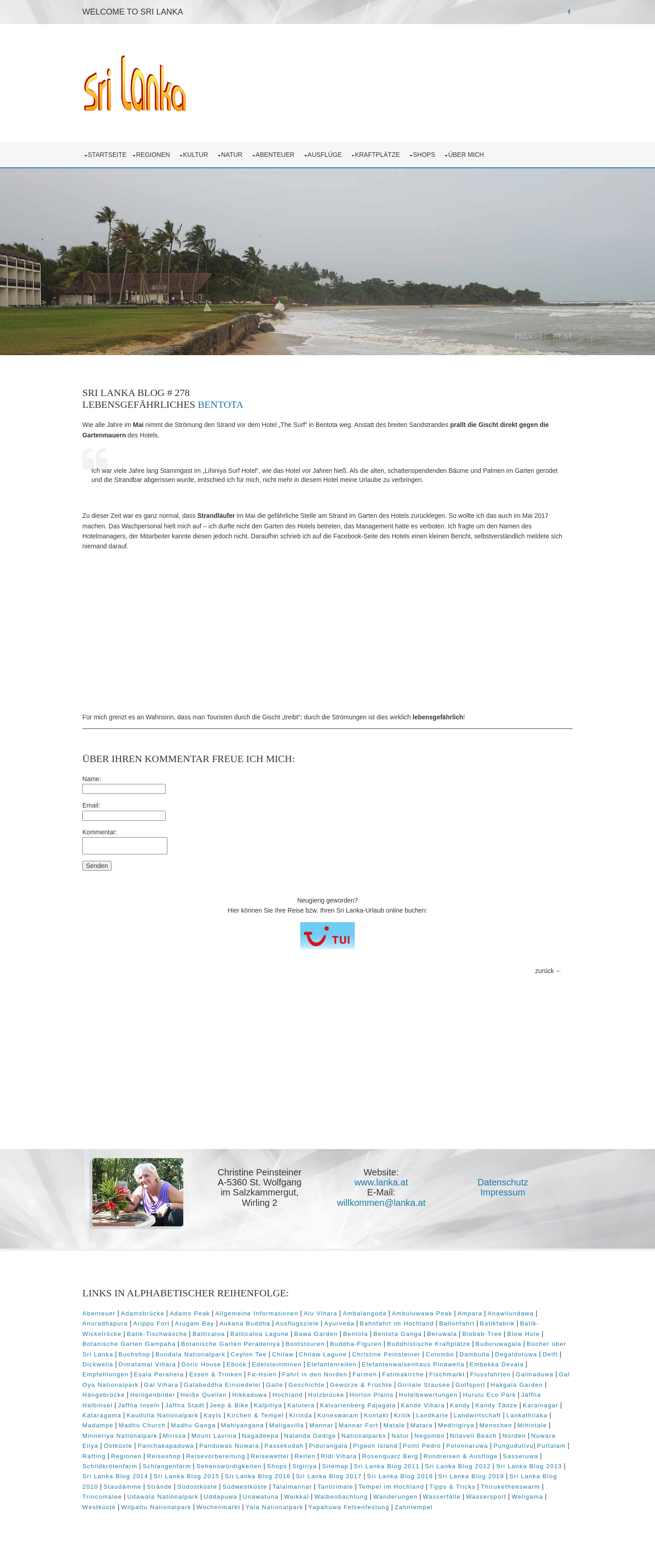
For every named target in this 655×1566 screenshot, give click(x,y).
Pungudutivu (172, 1457)
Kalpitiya (185, 1406)
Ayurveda (413, 1314)
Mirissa (231, 1437)
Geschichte (187, 1386)
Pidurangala (432, 1447)
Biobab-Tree (125, 1335)
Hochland (191, 1396)
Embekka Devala (295, 1365)
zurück (522, 966)
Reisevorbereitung (363, 1457)
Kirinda (279, 1416)
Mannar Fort (381, 1426)
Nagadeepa (318, 1437)
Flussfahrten (294, 1375)
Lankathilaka (505, 1416)
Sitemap (498, 1467)
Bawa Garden (401, 1324)
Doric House (403, 1355)
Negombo (487, 1437)
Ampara (492, 1304)
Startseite (130, 150)
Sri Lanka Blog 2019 (230, 1488)
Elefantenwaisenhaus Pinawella (211, 1365)
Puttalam (210, 1457)
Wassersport (307, 1508)
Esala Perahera (404, 1365)
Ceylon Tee (405, 1345)
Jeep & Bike (146, 1406)
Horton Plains (275, 1396)
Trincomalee (356, 1498)
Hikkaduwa (153, 1396)
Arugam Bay (268, 1314)
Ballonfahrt (531, 1314)
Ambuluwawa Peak (444, 1304)
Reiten (452, 1457)
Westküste (386, 1508)
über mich (490, 150)
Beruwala (527, 1324)
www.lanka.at (385, 1178)
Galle (154, 1386)
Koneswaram (317, 1416)
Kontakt (355, 1416)
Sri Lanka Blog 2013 (247, 1477)
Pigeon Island (479, 1447)
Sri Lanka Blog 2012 (176, 1477)
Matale (417, 1426)
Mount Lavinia (271, 1437)
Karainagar (458, 1406)
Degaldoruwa (238, 1355)
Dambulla (196, 1355)
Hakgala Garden (397, 1386)
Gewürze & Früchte (241, 1386)
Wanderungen (216, 1508)
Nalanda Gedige (368, 1437)
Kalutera (218, 1406)
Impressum (499, 1188)
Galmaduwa (338, 1375)
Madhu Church (164, 1426)
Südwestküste (481, 1488)
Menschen (518, 1426)
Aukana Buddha (319, 1314)
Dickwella (300, 1355)
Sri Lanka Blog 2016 (461, 1477)
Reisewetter (417, 1457)
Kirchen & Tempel (234, 1416)
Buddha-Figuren (461, 1335)
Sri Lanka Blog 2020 (301, 1488)
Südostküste (433, 1488)
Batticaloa (294, 1324)
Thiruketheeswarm (302, 1498)
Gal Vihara (455, 1375)
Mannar (344, 1426)
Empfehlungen (350, 1365)
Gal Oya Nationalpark (398, 1375)
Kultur (220, 150)
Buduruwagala (169, 1345)
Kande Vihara (341, 1406)
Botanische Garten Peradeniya (336, 1335)
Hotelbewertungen (331, 1396)
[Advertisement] (327, 627)
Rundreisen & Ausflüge (163, 1467)
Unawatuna (515, 1498)
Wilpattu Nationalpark (443, 1508)
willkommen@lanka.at (385, 1198)
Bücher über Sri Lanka (233, 1345)
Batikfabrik (126, 1324)
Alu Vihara (343, 1304)
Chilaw (439, 1345)
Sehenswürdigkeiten (392, 1467)
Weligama (348, 1508)
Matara (444, 1426)
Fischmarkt (250, 1375)
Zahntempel (257, 1518)
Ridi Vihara (486, 1457)
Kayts (191, 1416)
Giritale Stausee (303, 1386)
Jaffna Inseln (503, 1396)
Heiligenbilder (498, 1386)
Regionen (177, 150)
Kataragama (500, 1406)
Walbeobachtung (162, 1508)
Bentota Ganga (482, 1324)
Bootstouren (410, 1335)
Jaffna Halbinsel (450, 1396)
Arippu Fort (225, 1314)
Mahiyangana (265, 1426)
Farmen (168, 1375)
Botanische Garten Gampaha (234, 1335)
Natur (256, 150)
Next (540, 331)
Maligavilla (309, 1426)
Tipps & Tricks (244, 1498)
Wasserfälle (263, 1508)
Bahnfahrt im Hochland (471, 1314)
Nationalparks (421, 1437)
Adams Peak (212, 1304)
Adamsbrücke (165, 1304)
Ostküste (222, 1447)
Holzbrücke (229, 1396)
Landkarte (411, 1416)
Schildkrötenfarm (273, 1467)
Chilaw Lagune (479, 1345)
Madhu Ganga (215, 1426)
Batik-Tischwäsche (242, 1324)
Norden (143, 1447)
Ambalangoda (387, 1304)
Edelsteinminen (479, 1355)
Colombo (161, 1355)
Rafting (241, 1457)
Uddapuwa (475, 1498)
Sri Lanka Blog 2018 (159, 1488)
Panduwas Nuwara (333, 1447)
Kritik (381, 1416)
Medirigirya (479, 1426)
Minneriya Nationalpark (177, 1437)
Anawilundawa (128, 1314)
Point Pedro (526, 1447)
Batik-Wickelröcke (178, 1324)
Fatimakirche (206, 1375)
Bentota (244, 400)
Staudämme (359, 1488)
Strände (395, 1488)
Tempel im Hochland (182, 1498)
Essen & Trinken (460, 1365)
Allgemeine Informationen (279, 1304)
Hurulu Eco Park (392, 1396)
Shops (449, 150)
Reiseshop (311, 1457)
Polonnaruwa (126, 1457)
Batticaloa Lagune (345, 1324)
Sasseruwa (222, 1467)
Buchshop (291, 1345)
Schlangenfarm (330, 1467)
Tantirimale (127, 1498)
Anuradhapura (179, 1314)
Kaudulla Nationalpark (141, 1416)
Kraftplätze (402, 150)
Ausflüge (349, 150)
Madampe (120, 1426)
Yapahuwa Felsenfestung (191, 1518)
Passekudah (388, 1447)
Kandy (378, 1406)
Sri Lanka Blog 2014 (318, 1477)
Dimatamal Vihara (349, 1355)
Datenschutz (499, 1178)
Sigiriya (467, 1467)
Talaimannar (529, 1488)
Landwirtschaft (455, 1416)
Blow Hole (166, 1335)
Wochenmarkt (505, 1508)
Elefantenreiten (130, 1365)
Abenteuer (299, 150)
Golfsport (351, 1386)
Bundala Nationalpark (347, 1345)
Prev (501, 331)
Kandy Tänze (414, 1406)
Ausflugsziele (371, 1314)
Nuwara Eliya (181, 1447)
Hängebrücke (449, 1386)
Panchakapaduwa (270, 1447)
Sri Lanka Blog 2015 (390, 1477)
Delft (271, 1355)
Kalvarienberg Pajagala (275, 1406)
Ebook (439, 1355)
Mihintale (120, 1437)
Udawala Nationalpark (417, 1498)
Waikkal (117, 1508)
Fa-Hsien (507, 1365)
